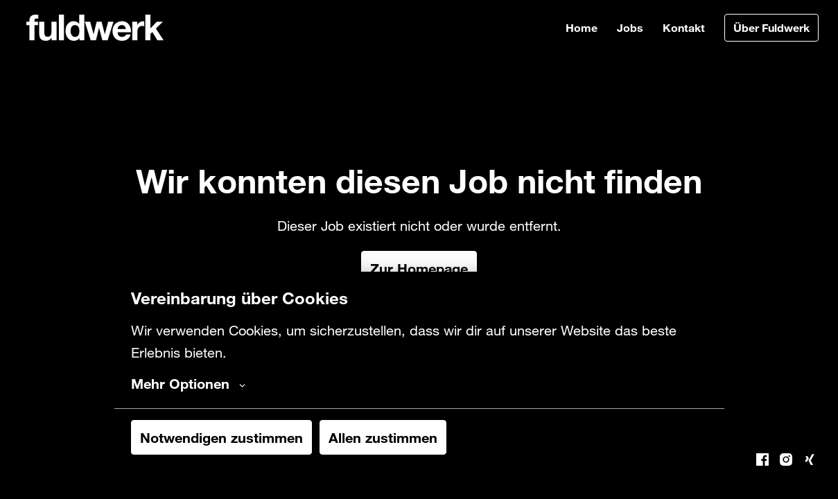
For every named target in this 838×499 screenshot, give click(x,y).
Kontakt (684, 27)
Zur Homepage (419, 268)
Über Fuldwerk (771, 27)
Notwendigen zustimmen (221, 437)
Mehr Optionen (188, 383)
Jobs (630, 27)
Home (581, 27)
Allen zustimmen (383, 437)
